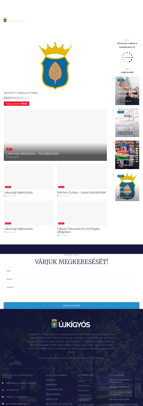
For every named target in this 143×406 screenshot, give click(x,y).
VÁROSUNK (51, 385)
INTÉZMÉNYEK (53, 394)
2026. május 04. (10, 196)
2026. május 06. (12, 157)
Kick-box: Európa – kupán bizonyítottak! (81, 192)
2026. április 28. (10, 232)
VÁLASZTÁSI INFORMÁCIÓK (59, 404)
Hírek (9, 149)
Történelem (83, 390)
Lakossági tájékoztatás (18, 192)
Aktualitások (84, 386)
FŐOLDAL (51, 380)
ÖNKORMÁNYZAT (54, 389)
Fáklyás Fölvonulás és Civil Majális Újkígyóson (78, 230)
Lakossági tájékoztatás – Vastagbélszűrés (32, 153)
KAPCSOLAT (52, 399)
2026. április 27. (63, 235)
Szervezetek (84, 400)
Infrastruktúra (84, 395)
